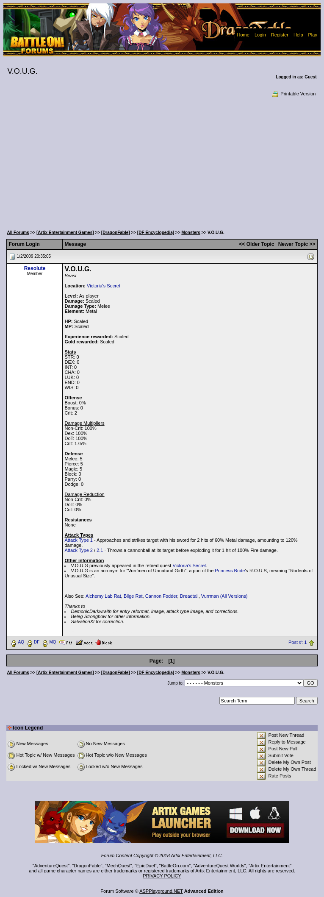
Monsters (190, 232)
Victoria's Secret (103, 285)
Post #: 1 (297, 642)
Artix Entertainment (270, 865)
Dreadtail (189, 596)
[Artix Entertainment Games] (65, 232)
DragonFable (87, 865)
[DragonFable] (115, 232)
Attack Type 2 (78, 550)
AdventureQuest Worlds (219, 865)
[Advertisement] (162, 161)
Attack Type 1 (78, 540)
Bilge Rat (133, 596)
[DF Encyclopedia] (155, 232)
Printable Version (293, 93)
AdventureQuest (51, 865)
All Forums (18, 232)
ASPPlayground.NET (161, 891)
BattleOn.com (175, 865)
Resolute (35, 268)
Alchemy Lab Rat (103, 596)
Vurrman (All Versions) (224, 596)
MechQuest (118, 865)
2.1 (100, 550)
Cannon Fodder (161, 596)
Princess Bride (230, 570)
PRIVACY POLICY (162, 875)
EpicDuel (145, 865)
